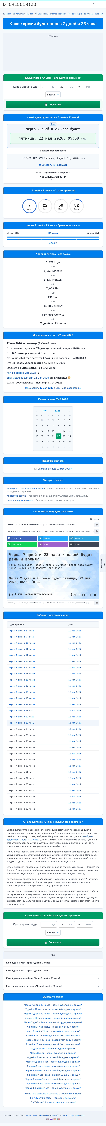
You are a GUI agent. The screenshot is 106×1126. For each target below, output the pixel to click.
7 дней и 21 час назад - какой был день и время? (53, 1026)
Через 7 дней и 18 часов (22, 692)
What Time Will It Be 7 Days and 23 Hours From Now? (53, 1093)
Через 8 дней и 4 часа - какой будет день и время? (53, 1088)
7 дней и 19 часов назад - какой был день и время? (53, 1009)
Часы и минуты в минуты (20, 500)
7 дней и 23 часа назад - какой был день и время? (53, 1044)
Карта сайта (31, 1115)
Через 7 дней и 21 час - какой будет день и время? (53, 1031)
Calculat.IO (9, 1115)
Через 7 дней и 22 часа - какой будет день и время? (53, 1039)
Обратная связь (102, 563)
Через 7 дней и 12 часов (22, 655)
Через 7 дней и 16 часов (22, 680)
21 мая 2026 (74, 631)
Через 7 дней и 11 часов (22, 649)
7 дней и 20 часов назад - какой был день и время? (53, 1018)
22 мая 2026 (74, 692)
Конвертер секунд (16, 495)
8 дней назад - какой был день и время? (53, 1048)
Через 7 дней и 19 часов (22, 698)
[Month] (48, 410)
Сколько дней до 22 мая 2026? (55, 468)
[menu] (100, 4)
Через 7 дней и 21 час (21, 710)
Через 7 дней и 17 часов (22, 686)
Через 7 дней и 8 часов (21, 631)
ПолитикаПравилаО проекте (53, 1115)
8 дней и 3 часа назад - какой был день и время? (53, 1074)
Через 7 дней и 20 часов (22, 704)
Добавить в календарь (54, 165)
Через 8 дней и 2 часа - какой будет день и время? (53, 1070)
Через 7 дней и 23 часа (21, 723)
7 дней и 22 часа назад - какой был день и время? (53, 1035)
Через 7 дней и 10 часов (22, 643)
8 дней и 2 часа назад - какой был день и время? (53, 1066)
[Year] (59, 410)
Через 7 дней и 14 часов (22, 667)
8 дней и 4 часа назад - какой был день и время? (53, 1083)
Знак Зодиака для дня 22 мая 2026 (28, 377)
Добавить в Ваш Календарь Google (54, 387)
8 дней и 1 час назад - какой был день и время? (53, 1057)
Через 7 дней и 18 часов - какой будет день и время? (53, 1004)
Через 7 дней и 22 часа (21, 717)
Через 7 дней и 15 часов (22, 674)
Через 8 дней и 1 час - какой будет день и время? (53, 1061)
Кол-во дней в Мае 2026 (21, 372)
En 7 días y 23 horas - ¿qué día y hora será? (53, 1098)
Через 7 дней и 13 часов (22, 661)
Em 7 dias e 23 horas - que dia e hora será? (53, 1102)
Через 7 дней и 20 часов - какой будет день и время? (53, 1022)
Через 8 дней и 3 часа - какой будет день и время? (53, 1079)
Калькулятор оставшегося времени (26, 488)
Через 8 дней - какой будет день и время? (53, 1053)
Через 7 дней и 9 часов (21, 637)
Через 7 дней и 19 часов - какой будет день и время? (53, 1013)
